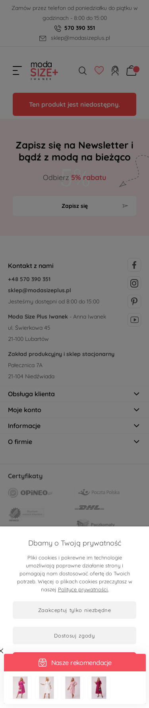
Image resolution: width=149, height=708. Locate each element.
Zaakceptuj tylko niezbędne (74, 610)
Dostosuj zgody (74, 635)
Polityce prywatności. (83, 589)
